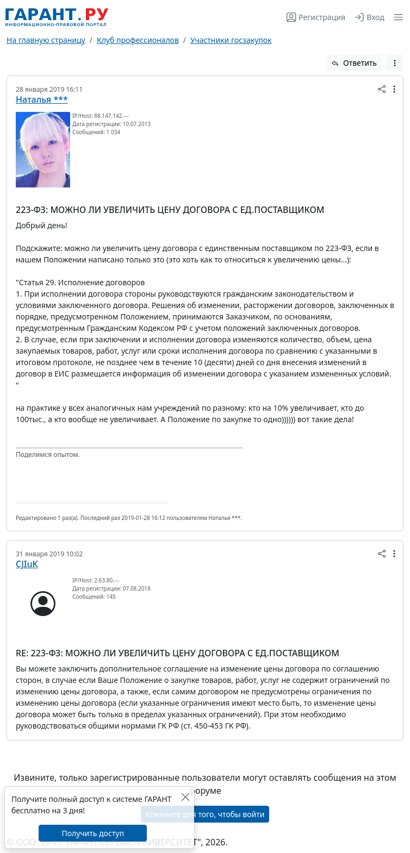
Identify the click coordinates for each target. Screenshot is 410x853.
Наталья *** (42, 99)
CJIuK (27, 564)
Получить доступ (92, 833)
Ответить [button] (354, 63)
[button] (396, 17)
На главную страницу (46, 40)
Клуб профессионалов (138, 40)
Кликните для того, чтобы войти (205, 814)
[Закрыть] (185, 796)
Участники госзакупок (230, 40)
